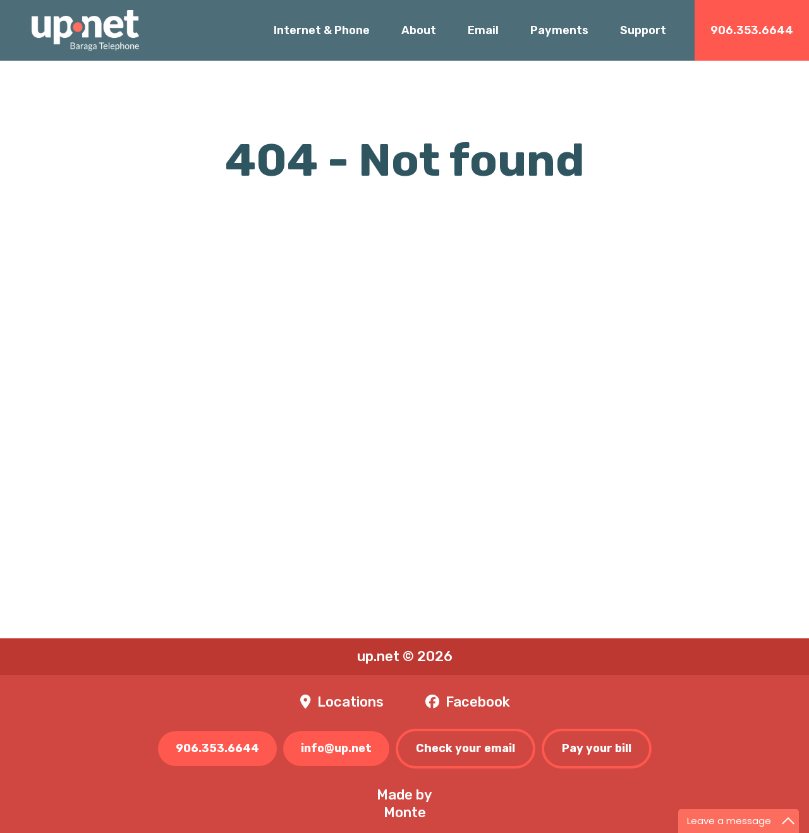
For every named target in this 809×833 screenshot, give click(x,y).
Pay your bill (596, 748)
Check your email (465, 748)
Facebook (478, 701)
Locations (350, 701)
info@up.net (336, 748)
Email (483, 30)
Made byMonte (404, 803)
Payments (559, 30)
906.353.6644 (751, 30)
